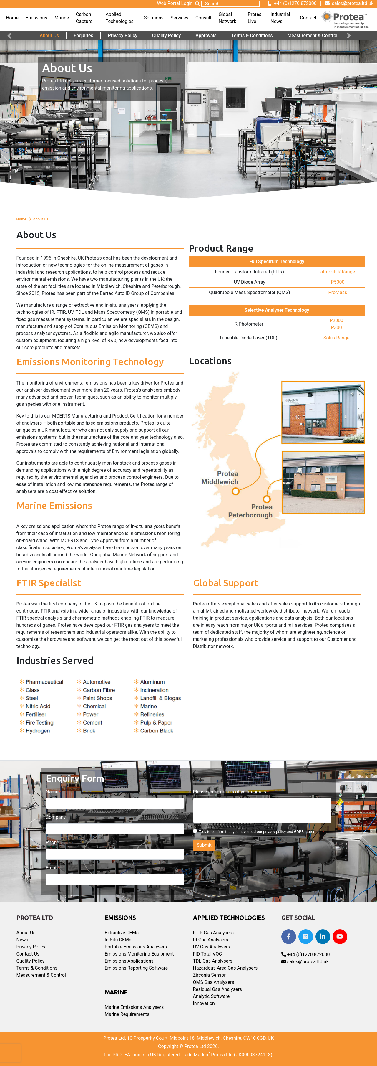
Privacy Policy (122, 35)
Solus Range (336, 338)
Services (179, 18)
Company (56, 817)
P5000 (337, 282)
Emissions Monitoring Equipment (139, 954)
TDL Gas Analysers (212, 961)
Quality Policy (166, 35)
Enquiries (83, 35)
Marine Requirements (127, 1014)
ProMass (337, 292)
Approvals (206, 35)
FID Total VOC (207, 954)
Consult (203, 18)
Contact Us (28, 954)
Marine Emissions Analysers (134, 1007)
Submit (204, 845)
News (22, 940)
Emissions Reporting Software (136, 968)
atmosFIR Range (337, 272)
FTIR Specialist (48, 582)
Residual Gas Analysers (217, 989)
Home (12, 18)
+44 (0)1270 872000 (292, 3)
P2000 (336, 320)
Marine (61, 18)
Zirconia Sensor (209, 975)
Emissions (36, 18)
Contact (308, 18)
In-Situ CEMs (118, 940)
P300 (336, 327)
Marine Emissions (54, 505)
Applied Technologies (120, 17)
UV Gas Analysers (211, 947)
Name (52, 792)
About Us (49, 35)
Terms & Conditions (252, 35)
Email (52, 868)
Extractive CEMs (122, 932)
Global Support (225, 582)
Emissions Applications (129, 961)
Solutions (154, 18)
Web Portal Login (175, 3)
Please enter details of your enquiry (229, 792)
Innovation (204, 1003)
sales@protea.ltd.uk (349, 3)
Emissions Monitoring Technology (90, 361)
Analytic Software (211, 996)
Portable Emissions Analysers (136, 947)
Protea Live (255, 17)
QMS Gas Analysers (213, 982)
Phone (52, 842)
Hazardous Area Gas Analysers (225, 968)
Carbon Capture (84, 17)
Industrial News (280, 17)
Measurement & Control (313, 35)
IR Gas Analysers (210, 940)
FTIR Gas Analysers (213, 932)
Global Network (227, 17)
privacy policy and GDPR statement (292, 831)
